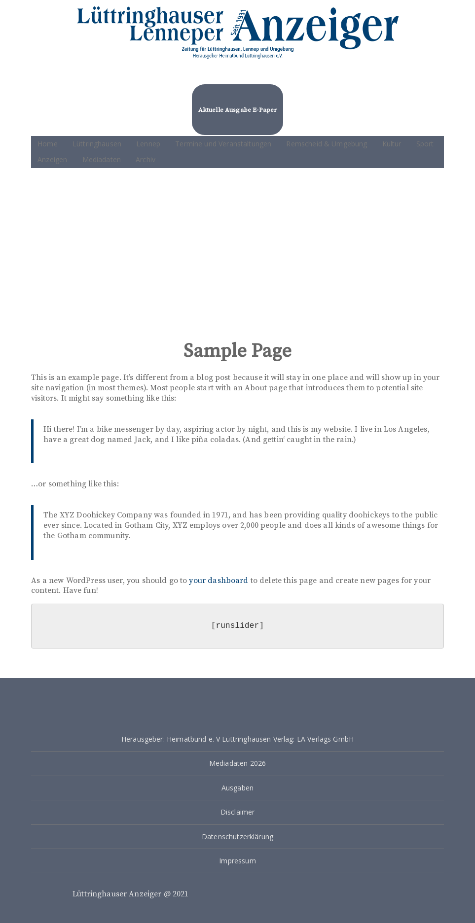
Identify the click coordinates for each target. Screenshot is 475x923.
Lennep (148, 143)
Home (47, 143)
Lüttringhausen (97, 143)
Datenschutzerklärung (237, 836)
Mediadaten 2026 (237, 763)
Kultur (392, 143)
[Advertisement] (237, 252)
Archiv (145, 159)
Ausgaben (237, 787)
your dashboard (218, 580)
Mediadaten (101, 159)
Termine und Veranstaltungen (223, 143)
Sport (425, 143)
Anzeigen (52, 159)
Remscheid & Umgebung (326, 143)
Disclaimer (237, 812)
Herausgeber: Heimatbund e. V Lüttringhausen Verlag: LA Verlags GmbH (237, 739)
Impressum (237, 860)
